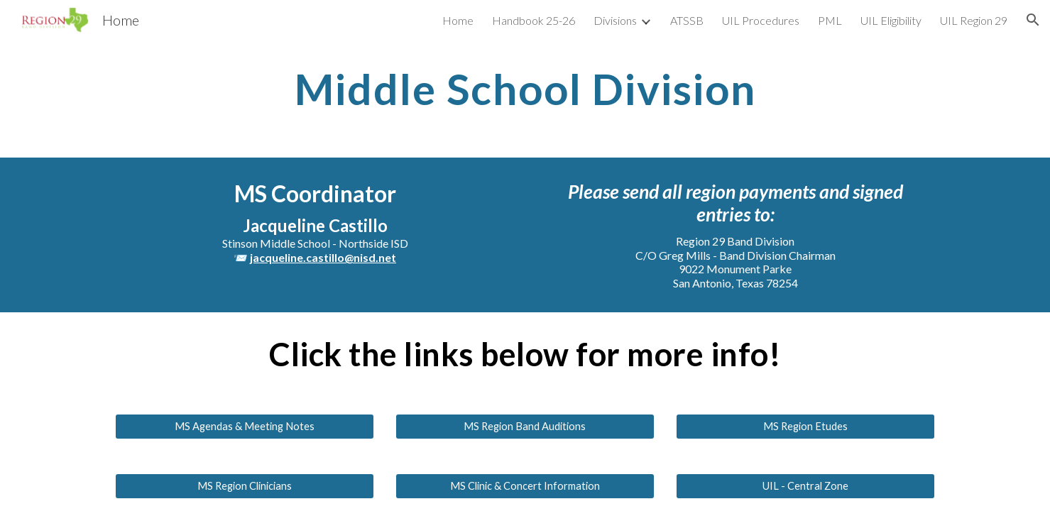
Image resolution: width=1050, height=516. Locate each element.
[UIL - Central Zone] (805, 486)
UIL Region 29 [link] (973, 20)
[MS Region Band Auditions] (525, 426)
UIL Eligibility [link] (891, 20)
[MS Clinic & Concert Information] (525, 486)
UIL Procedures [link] (760, 20)
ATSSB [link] (687, 20)
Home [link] (458, 20)
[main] (524, 89)
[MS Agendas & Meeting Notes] (244, 426)
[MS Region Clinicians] (244, 486)
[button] (1033, 20)
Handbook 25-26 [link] (533, 20)
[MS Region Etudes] (805, 426)
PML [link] (830, 20)
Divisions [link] (615, 20)
